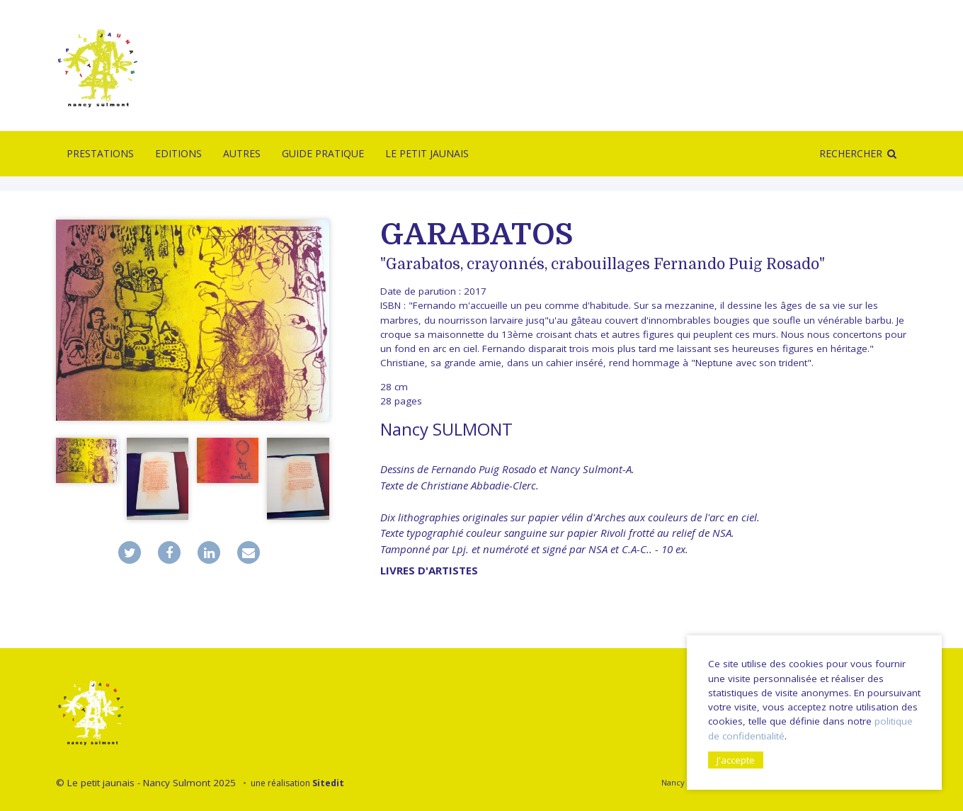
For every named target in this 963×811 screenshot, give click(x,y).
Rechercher (850, 153)
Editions (178, 153)
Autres (242, 153)
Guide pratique (323, 153)
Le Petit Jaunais (427, 153)
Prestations (100, 153)
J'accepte (736, 760)
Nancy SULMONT (446, 429)
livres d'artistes (429, 570)
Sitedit (328, 783)
